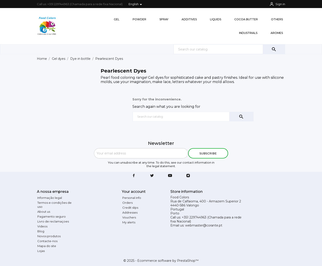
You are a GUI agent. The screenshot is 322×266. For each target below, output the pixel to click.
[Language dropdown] (136, 4)
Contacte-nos (47, 241)
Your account (134, 191)
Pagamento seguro (51, 216)
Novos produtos (49, 236)
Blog (40, 231)
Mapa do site (46, 246)
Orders (127, 202)
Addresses (130, 212)
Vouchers (129, 217)
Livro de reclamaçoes (53, 221)
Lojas (41, 251)
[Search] (229, 49)
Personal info (131, 198)
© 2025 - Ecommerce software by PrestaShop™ (161, 261)
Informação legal (49, 198)
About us (43, 211)
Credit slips (130, 207)
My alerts (128, 222)
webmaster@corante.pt (203, 225)
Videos (42, 226)
